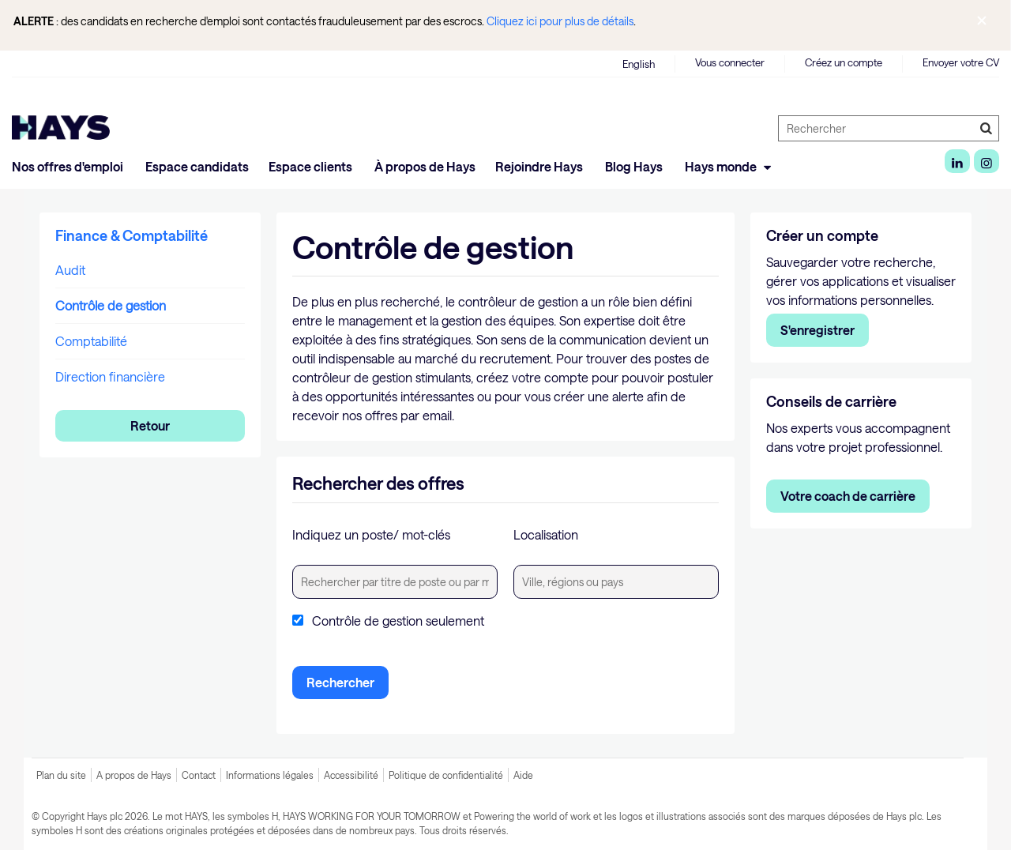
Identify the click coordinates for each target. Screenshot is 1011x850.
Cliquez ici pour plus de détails (560, 21)
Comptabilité (91, 340)
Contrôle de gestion (110, 305)
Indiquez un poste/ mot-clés (371, 534)
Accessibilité (351, 774)
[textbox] (395, 582)
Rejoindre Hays (540, 166)
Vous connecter (730, 62)
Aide (523, 774)
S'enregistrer (817, 329)
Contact (199, 774)
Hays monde (730, 166)
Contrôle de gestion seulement (398, 620)
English (638, 64)
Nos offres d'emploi (69, 166)
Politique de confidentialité (446, 774)
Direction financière (110, 376)
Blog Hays (635, 166)
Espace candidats (197, 166)
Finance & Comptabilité (131, 235)
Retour (150, 425)
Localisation (545, 534)
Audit (70, 269)
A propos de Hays (133, 774)
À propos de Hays (424, 166)
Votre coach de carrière (847, 495)
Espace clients (312, 166)
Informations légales (270, 774)
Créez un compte (843, 62)
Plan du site (61, 774)
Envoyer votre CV (961, 62)
